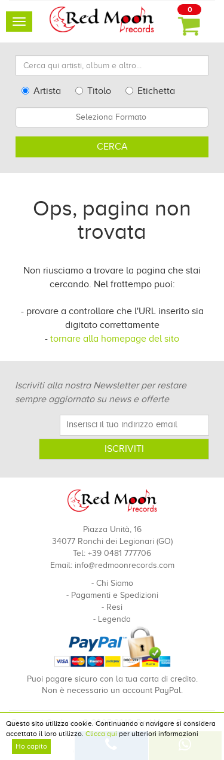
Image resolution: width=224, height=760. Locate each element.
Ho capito (31, 746)
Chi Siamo (114, 583)
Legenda (114, 619)
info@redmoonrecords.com (124, 565)
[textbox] (112, 117)
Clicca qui (101, 733)
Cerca (112, 146)
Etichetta (150, 91)
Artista (41, 91)
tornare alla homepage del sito (114, 338)
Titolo (93, 91)
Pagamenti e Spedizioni (114, 595)
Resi (114, 607)
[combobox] (112, 117)
